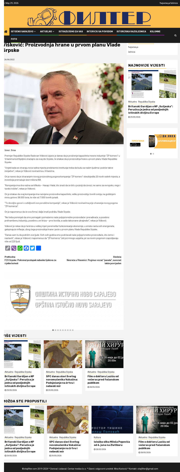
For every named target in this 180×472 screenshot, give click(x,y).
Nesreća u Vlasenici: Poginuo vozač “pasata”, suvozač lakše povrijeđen (92, 260)
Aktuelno (46, 31)
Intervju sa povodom (100, 31)
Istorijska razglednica (131, 31)
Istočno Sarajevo (22, 31)
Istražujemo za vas (71, 31)
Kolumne (155, 31)
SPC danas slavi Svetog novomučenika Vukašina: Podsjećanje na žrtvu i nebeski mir (62, 381)
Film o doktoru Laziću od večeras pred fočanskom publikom (103, 379)
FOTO (14, 39)
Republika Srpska (23, 372)
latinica (174, 3)
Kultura (97, 437)
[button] (53, 330)
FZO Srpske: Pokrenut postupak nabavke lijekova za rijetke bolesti (34, 260)
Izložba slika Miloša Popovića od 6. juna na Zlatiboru (112, 443)
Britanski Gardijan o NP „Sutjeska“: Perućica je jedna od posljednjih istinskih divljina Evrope (20, 381)
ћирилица (165, 3)
